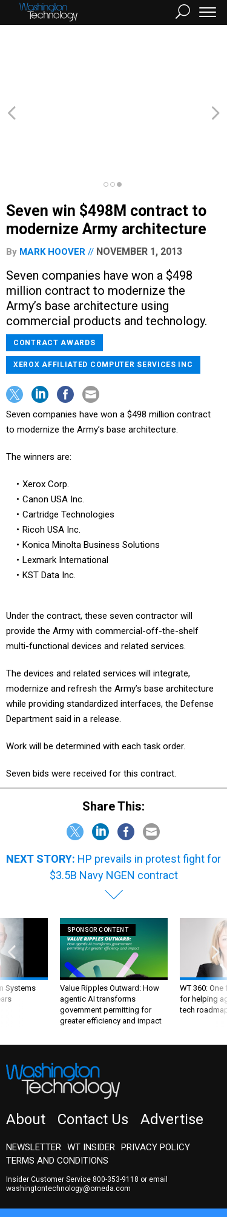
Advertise (171, 1053)
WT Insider (91, 1081)
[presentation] (11, 906)
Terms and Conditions (57, 1095)
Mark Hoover (52, 186)
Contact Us (93, 1053)
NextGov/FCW (133, 1160)
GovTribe (86, 1171)
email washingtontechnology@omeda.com (87, 1118)
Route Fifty (37, 1171)
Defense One (196, 1160)
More (124, 1171)
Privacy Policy (155, 1081)
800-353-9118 (116, 1114)
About (25, 1053)
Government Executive (50, 1160)
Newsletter (33, 1081)
